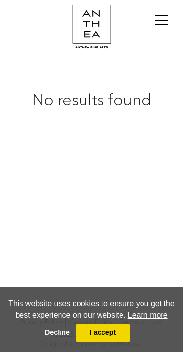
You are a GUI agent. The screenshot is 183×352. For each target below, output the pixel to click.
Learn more (148, 315)
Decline (57, 332)
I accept (103, 332)
